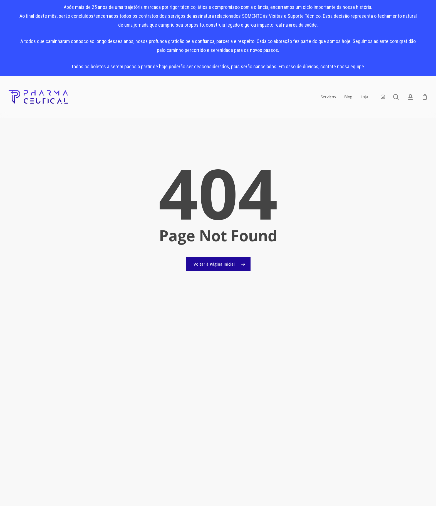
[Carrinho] (425, 97)
